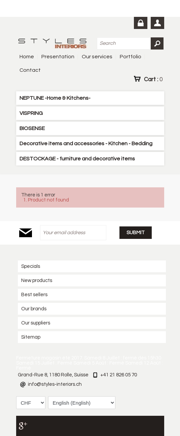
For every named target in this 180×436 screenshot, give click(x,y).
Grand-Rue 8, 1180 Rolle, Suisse (53, 374)
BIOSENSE (32, 128)
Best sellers (34, 294)
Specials (30, 266)
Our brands (33, 308)
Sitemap (30, 337)
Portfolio (130, 56)
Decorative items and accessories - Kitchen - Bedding (86, 143)
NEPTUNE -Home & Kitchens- (55, 98)
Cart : (153, 79)
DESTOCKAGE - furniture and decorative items (77, 158)
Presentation (57, 56)
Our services (97, 56)
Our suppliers (35, 322)
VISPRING (31, 113)
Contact (30, 70)
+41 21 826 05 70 (118, 374)
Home (27, 56)
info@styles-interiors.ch (55, 384)
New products (36, 280)
